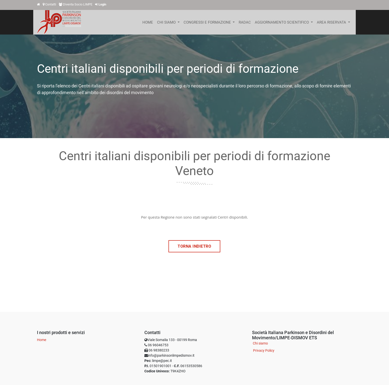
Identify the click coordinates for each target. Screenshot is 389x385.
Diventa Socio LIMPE (77, 4)
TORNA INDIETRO (194, 246)
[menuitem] (147, 22)
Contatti (50, 4)
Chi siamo (260, 343)
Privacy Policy (263, 350)
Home (41, 340)
